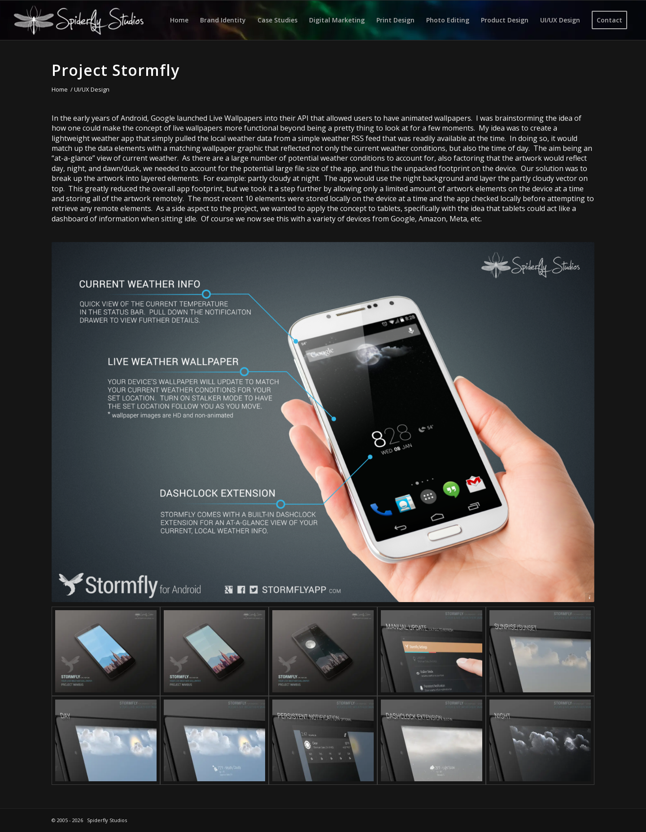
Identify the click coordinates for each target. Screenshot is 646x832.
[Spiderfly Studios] (78, 20)
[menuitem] (179, 20)
